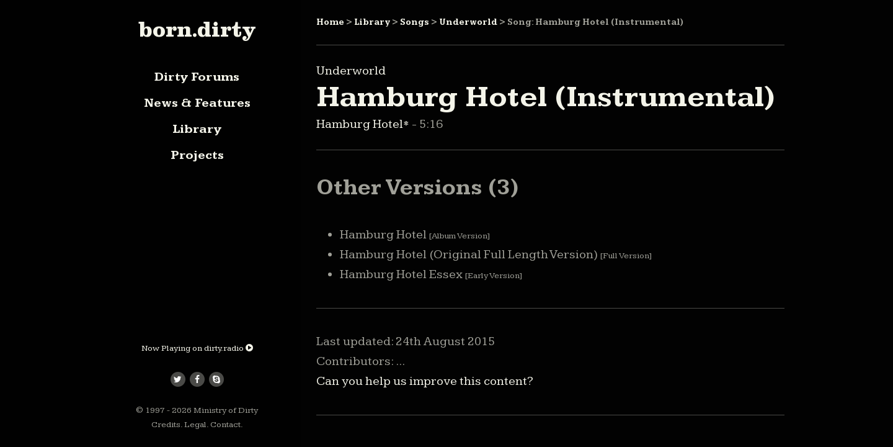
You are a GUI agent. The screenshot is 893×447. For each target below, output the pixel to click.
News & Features (197, 103)
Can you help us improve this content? (424, 381)
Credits (165, 425)
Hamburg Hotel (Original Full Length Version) (496, 254)
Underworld (468, 22)
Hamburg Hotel (415, 234)
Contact (225, 425)
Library (196, 129)
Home (330, 22)
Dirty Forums (196, 77)
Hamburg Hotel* (364, 124)
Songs (414, 22)
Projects (197, 155)
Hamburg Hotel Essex (431, 274)
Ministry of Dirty (225, 410)
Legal (195, 425)
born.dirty (196, 29)
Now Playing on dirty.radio (197, 348)
